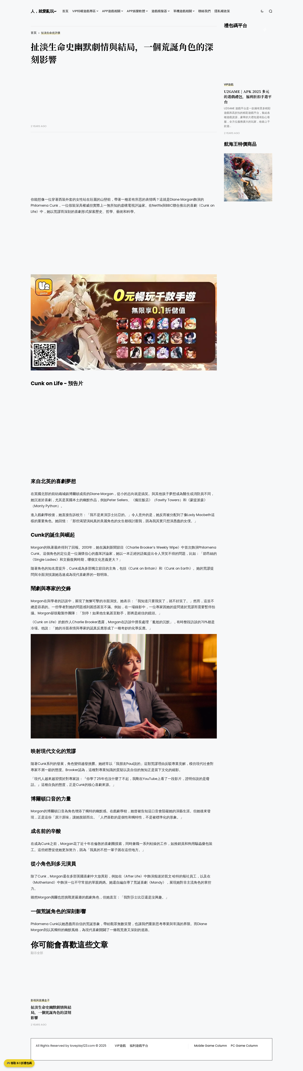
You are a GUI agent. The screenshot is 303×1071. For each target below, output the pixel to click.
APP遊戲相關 (111, 11)
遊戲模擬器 (159, 11)
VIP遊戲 (228, 84)
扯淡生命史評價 (50, 33)
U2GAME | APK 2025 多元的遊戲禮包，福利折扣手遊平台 (248, 96)
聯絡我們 (204, 11)
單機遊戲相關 (182, 11)
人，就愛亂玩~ (43, 11)
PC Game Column (244, 1045)
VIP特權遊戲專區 (84, 11)
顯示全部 (37, 953)
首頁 (65, 11)
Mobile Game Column (210, 1045)
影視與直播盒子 (40, 1000)
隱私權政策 (222, 11)
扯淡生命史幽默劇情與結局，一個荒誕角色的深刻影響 (51, 1012)
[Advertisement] (124, 98)
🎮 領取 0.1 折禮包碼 (19, 1063)
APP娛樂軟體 (136, 11)
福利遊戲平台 (139, 1045)
